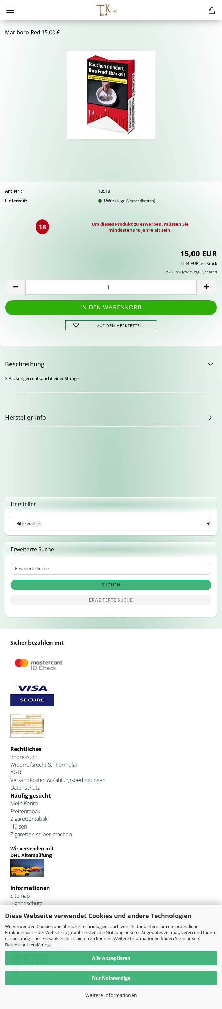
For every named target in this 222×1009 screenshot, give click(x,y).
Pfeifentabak (25, 811)
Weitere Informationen (111, 995)
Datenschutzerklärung (27, 944)
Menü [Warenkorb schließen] (10, 10)
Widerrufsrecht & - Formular (44, 764)
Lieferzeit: (16, 200)
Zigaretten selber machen (41, 834)
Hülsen (18, 826)
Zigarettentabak (29, 818)
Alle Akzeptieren (111, 958)
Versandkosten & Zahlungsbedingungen (57, 780)
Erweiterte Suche (111, 600)
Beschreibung (24, 364)
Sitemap (20, 895)
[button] (15, 287)
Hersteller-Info (25, 417)
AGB (15, 772)
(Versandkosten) (140, 200)
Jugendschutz (26, 903)
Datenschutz (25, 788)
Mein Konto (24, 803)
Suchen (111, 585)
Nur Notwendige (111, 978)
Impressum (23, 757)
